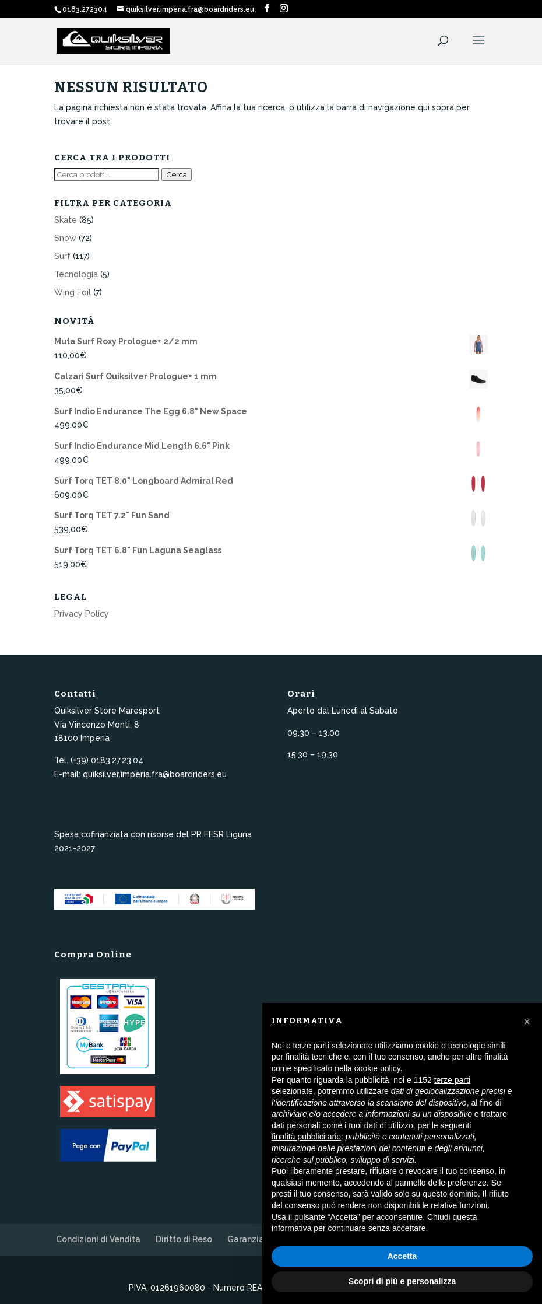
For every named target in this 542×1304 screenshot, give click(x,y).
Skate (65, 220)
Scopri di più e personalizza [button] (402, 1281)
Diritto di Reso (184, 1239)
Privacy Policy (81, 613)
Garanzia (245, 1239)
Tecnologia (76, 274)
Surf (62, 256)
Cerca (176, 174)
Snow (65, 238)
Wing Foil (72, 292)
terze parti (452, 1080)
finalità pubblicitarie (306, 1136)
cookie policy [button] (377, 1068)
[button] (527, 1021)
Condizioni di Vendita (98, 1239)
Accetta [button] (402, 1256)
